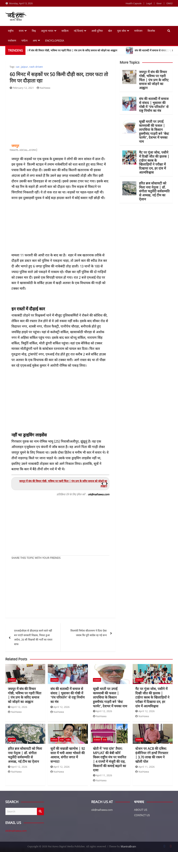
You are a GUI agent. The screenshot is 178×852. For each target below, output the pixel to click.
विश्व (34, 30)
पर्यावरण (12, 40)
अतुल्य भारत (47, 30)
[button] (106, 483)
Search (40, 811)
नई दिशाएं (78, 30)
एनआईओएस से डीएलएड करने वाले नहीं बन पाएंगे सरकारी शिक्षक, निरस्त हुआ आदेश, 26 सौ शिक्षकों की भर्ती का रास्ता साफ (33, 637)
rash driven (36, 66)
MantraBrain (128, 846)
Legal (149, 3)
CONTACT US (142, 815)
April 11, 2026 (102, 775)
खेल (110, 30)
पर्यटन (24, 40)
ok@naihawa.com (16, 830)
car (18, 66)
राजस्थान (12, 680)
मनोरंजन (138, 30)
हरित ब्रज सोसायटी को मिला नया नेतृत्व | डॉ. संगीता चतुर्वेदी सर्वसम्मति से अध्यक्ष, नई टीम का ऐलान (154, 191)
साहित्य (65, 30)
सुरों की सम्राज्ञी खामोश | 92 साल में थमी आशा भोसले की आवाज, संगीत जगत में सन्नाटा (67, 755)
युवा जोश (121, 30)
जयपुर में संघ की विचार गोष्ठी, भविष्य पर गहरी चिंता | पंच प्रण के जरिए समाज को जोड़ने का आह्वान (154, 80)
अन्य (35, 40)
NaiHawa (43, 87)
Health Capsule (133, 3)
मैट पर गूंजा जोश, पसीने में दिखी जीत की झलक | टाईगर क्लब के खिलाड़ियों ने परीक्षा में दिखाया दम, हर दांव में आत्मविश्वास (154, 162)
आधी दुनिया (97, 30)
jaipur (24, 66)
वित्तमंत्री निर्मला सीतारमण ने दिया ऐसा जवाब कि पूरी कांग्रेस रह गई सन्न (88, 633)
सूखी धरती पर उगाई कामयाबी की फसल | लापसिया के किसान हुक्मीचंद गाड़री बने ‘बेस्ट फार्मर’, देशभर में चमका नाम (154, 131)
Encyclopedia (54, 40)
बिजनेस (151, 30)
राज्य (21, 30)
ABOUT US (140, 809)
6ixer (159, 3)
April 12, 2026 (17, 707)
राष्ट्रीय (11, 30)
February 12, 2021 (22, 87)
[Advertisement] (60, 116)
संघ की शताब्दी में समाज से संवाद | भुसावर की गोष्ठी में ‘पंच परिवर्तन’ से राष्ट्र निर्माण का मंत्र (154, 104)
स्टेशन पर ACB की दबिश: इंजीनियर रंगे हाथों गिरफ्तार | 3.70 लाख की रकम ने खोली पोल (151, 755)
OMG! (169, 3)
